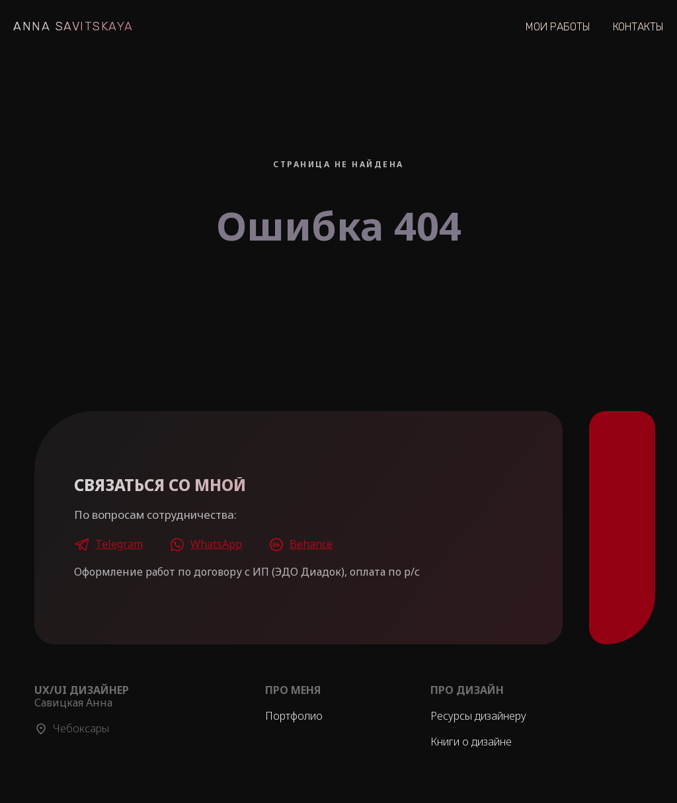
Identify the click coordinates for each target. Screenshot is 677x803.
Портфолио (294, 715)
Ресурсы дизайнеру (478, 715)
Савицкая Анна (81, 696)
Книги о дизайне (471, 741)
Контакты (638, 26)
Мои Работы (558, 26)
